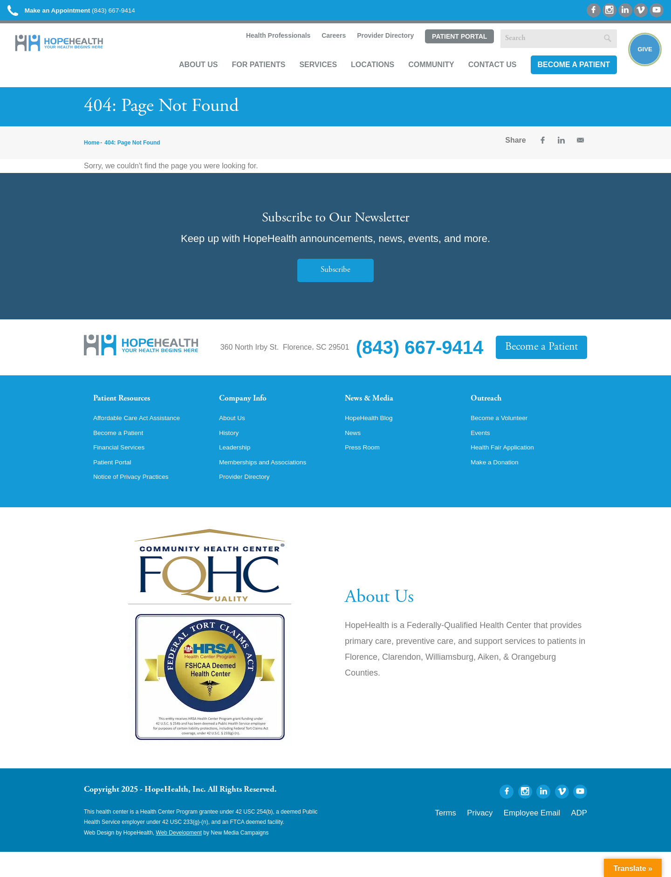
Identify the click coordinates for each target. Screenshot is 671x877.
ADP (581, 836)
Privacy (504, 836)
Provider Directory (373, 49)
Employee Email (544, 836)
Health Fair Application (508, 470)
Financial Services (123, 470)
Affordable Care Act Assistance (144, 438)
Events (482, 454)
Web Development (179, 858)
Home (91, 152)
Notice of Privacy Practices (137, 501)
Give (640, 63)
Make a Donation (499, 486)
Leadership (237, 470)
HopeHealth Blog (373, 438)
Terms (477, 836)
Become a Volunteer (504, 438)
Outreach (490, 409)
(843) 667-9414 (92, 14)
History (230, 454)
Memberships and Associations (270, 486)
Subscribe (335, 279)
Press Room (365, 470)
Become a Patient (562, 78)
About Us (187, 78)
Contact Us (481, 78)
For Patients (247, 78)
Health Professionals (265, 49)
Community (420, 78)
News (354, 454)
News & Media (375, 409)
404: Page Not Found (132, 152)
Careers (321, 49)
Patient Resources (129, 409)
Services (307, 78)
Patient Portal (447, 50)
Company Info (249, 409)
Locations (361, 78)
